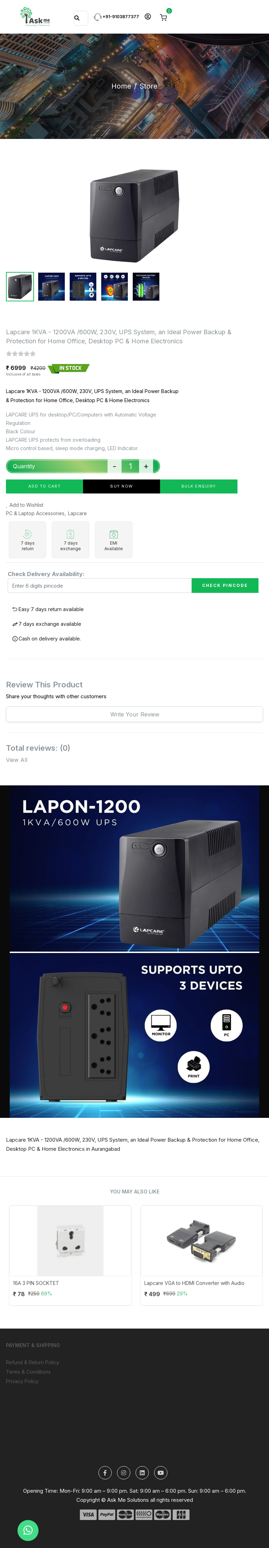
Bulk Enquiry (198, 486)
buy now (121, 486)
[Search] (76, 18)
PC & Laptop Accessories (35, 513)
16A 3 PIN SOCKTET (51, 1288)
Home (121, 86)
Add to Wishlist (24, 505)
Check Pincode (225, 585)
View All (16, 759)
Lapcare (77, 513)
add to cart (44, 486)
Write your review (134, 714)
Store (148, 86)
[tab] (20, 286)
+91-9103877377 (116, 16)
